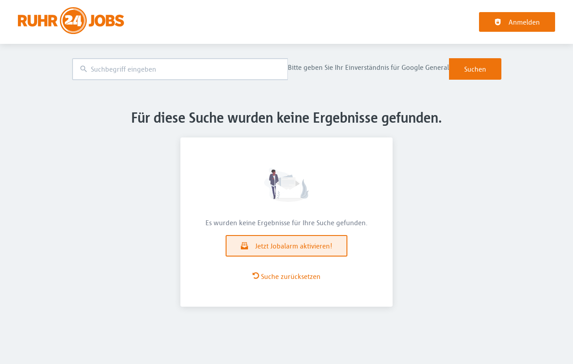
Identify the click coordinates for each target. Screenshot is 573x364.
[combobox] (180, 69)
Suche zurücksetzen (286, 276)
